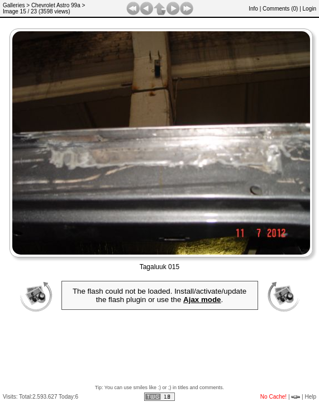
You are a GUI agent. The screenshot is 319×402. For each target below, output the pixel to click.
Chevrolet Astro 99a (55, 5)
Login (309, 9)
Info (253, 9)
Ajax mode (202, 299)
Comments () (280, 9)
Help (310, 397)
